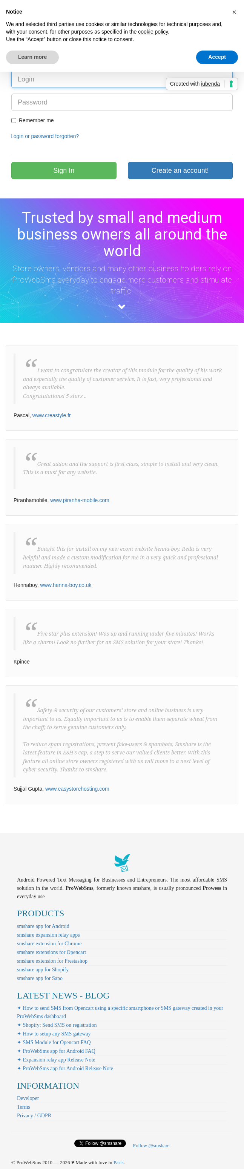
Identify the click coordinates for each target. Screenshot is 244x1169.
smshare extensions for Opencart (51, 952)
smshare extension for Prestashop (52, 961)
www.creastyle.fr (51, 415)
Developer (28, 1098)
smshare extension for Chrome (49, 943)
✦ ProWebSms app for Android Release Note (65, 1068)
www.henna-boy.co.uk (66, 585)
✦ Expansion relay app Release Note (56, 1060)
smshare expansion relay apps (48, 935)
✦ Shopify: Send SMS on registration (57, 1025)
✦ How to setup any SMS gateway (54, 1034)
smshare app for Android (43, 926)
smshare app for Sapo (40, 978)
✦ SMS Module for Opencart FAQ (54, 1042)
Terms (23, 1107)
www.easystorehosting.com (77, 789)
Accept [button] (217, 57)
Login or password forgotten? (45, 136)
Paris (119, 1162)
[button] (234, 12)
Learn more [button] (32, 57)
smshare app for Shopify (43, 969)
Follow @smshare (151, 1145)
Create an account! (180, 170)
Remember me (32, 120)
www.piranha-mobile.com (79, 500)
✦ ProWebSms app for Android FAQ (56, 1051)
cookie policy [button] (153, 32)
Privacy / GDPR (34, 1115)
